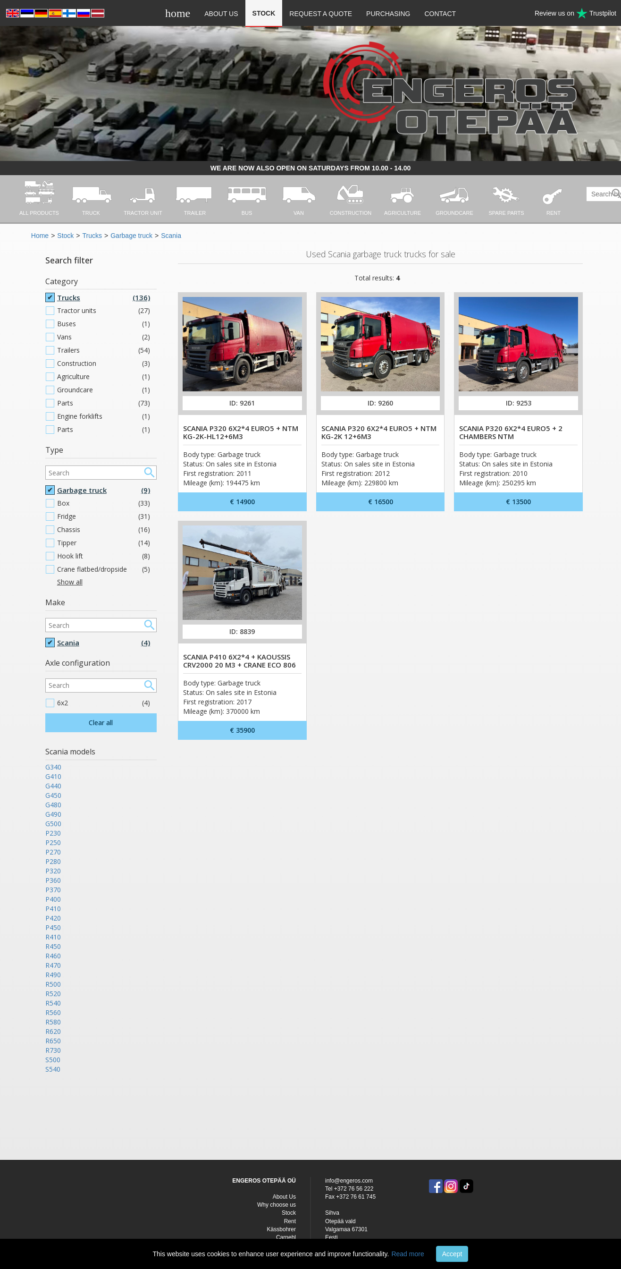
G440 (53, 785)
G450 (53, 795)
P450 (53, 927)
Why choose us (276, 1204)
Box (103, 503)
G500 (53, 823)
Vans (103, 337)
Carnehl (286, 1237)
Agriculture (103, 376)
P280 (53, 861)
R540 (53, 1002)
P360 (53, 880)
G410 (53, 776)
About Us (221, 13)
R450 (53, 946)
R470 (53, 965)
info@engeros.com (349, 1180)
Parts (103, 403)
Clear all (101, 722)
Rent (290, 1221)
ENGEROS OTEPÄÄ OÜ (264, 1180)
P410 (53, 908)
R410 (53, 936)
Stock (264, 13)
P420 (53, 918)
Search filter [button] (69, 260)
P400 (53, 899)
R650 (53, 1040)
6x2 (103, 703)
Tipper (103, 543)
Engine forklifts (103, 416)
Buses (103, 324)
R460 (53, 955)
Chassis (103, 529)
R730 (53, 1050)
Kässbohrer (281, 1229)
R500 (53, 984)
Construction (103, 363)
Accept (452, 1254)
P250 (53, 842)
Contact (440, 13)
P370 (53, 889)
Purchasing (388, 13)
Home (40, 235)
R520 (53, 993)
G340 (53, 766)
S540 (52, 1069)
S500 (52, 1059)
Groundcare (103, 390)
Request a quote (320, 13)
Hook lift (103, 556)
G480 (53, 804)
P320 (53, 870)
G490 (53, 814)
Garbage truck (131, 235)
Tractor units (103, 310)
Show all (70, 581)
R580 (53, 1021)
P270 (53, 851)
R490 (53, 974)
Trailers (103, 350)
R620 (53, 1031)
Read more (407, 1254)
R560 (53, 1012)
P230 (53, 833)
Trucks (92, 235)
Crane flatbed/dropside (103, 569)
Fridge (103, 516)
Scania (171, 235)
